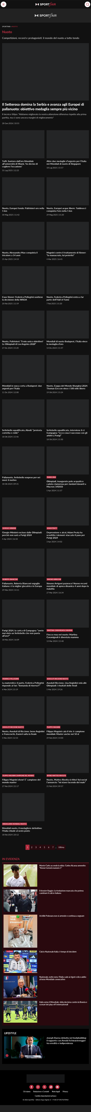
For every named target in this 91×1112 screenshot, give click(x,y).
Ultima (61, 847)
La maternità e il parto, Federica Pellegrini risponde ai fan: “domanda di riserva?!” (23, 684)
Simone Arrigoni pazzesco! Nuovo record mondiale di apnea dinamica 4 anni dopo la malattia (68, 586)
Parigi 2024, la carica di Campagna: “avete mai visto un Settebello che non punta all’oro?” (23, 633)
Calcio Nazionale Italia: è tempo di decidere (57, 951)
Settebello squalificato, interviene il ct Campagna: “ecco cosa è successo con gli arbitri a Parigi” (67, 433)
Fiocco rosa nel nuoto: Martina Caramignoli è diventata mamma (63, 635)
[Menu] (3, 4)
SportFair (6, 26)
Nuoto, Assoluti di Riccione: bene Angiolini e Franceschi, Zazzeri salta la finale (23, 732)
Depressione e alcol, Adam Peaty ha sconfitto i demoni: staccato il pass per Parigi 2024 (66, 535)
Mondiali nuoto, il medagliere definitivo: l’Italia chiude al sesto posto (22, 829)
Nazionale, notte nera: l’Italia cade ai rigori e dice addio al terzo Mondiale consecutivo (62, 978)
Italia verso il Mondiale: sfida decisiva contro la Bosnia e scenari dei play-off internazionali (63, 1003)
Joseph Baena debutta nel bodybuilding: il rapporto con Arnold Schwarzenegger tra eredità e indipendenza (66, 1040)
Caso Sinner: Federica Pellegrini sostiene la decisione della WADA (22, 298)
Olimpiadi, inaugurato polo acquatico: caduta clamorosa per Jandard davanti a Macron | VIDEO (66, 484)
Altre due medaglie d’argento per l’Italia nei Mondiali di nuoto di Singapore (66, 162)
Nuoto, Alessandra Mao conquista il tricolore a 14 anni (20, 254)
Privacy (65, 1092)
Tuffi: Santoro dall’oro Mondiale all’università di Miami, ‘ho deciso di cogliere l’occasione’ (20, 164)
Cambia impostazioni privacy (45, 1096)
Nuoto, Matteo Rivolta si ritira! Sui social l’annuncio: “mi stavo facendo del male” (67, 781)
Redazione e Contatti (41, 1092)
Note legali (56, 1092)
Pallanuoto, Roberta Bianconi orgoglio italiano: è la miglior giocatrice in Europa (22, 584)
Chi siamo (26, 1092)
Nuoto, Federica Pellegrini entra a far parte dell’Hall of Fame (65, 298)
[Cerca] (87, 4)
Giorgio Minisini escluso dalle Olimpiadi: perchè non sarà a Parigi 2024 (22, 533)
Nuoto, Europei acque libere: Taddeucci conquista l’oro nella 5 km (66, 209)
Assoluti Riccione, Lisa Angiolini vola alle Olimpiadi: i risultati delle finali (67, 684)
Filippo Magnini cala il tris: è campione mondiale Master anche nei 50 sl (66, 732)
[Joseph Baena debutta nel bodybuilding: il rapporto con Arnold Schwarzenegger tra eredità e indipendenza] (7, 1055)
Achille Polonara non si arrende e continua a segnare (61, 916)
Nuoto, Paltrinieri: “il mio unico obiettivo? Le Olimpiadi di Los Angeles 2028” (22, 342)
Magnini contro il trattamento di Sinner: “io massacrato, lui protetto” (66, 254)
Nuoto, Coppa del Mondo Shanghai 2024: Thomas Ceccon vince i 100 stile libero (67, 387)
